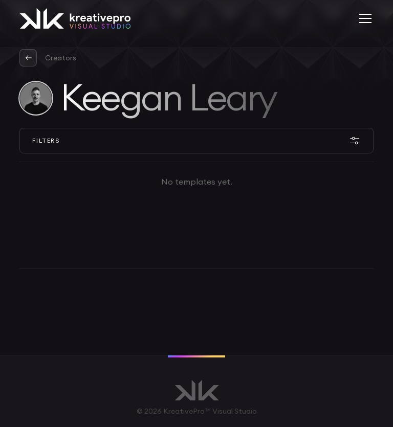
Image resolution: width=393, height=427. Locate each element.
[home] (74, 18)
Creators (60, 57)
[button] (363, 18)
